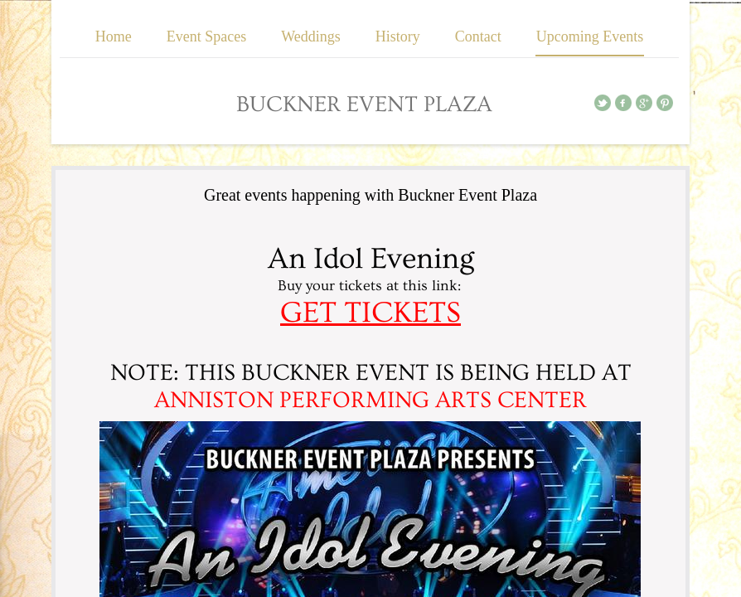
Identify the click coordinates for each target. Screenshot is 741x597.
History (397, 36)
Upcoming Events (589, 36)
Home (113, 36)
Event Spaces (206, 36)
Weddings (311, 36)
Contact (478, 36)
